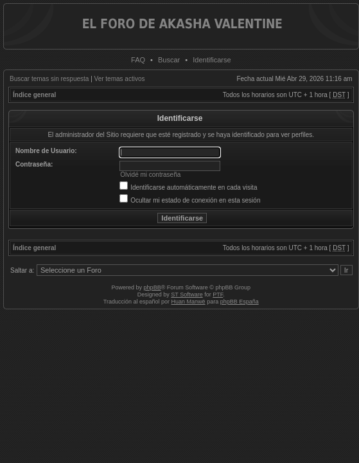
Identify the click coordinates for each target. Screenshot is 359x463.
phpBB (152, 287)
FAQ (138, 60)
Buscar (169, 60)
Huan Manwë (188, 301)
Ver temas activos (119, 78)
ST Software (186, 294)
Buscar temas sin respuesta (49, 78)
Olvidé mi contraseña (150, 174)
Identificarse (212, 60)
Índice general (34, 94)
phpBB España (239, 301)
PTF (218, 294)
